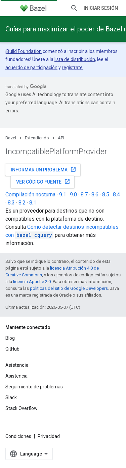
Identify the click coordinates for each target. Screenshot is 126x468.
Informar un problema (43, 169)
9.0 (73, 194)
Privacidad (49, 436)
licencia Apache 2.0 (32, 281)
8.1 (32, 202)
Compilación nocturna (30, 194)
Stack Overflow (21, 408)
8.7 (84, 194)
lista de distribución (74, 59)
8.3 (11, 202)
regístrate (72, 67)
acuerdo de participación (31, 67)
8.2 (22, 202)
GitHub (12, 349)
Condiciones (18, 436)
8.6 (94, 194)
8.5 (105, 194)
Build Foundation (24, 51)
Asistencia (16, 376)
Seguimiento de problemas (34, 386)
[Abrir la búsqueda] (74, 8)
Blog (10, 338)
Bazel (10, 137)
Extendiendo (37, 137)
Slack (11, 397)
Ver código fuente (43, 181)
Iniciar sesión (101, 8)
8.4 (116, 194)
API (61, 137)
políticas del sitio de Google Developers (69, 288)
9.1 (62, 194)
